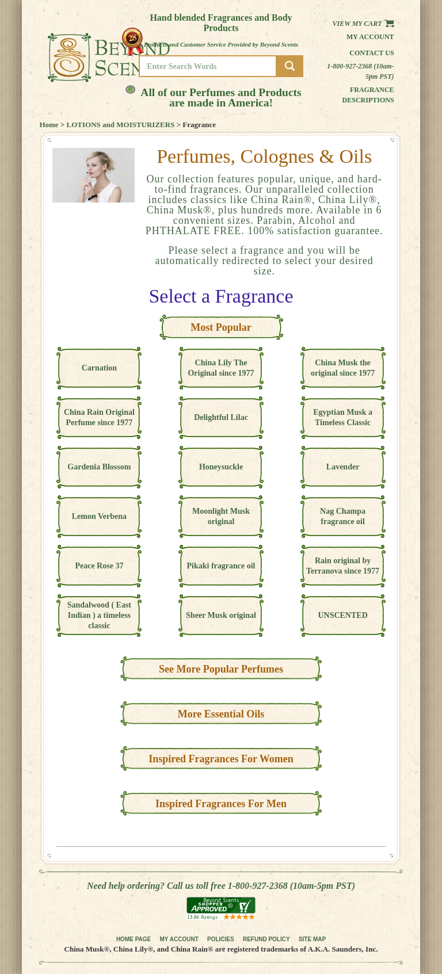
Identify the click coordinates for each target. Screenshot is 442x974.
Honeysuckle (221, 467)
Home (48, 124)
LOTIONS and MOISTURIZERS (121, 124)
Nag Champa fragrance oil (342, 516)
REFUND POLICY (266, 939)
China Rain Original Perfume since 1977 (99, 417)
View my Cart (363, 24)
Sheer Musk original (221, 615)
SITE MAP (312, 939)
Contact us (371, 53)
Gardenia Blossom (99, 467)
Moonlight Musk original (221, 516)
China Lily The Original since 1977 (221, 367)
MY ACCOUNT (179, 939)
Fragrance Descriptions (368, 95)
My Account (370, 37)
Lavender (343, 467)
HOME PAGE (133, 939)
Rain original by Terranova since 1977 (342, 565)
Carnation (99, 368)
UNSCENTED (342, 615)
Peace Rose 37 (99, 566)
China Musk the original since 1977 (343, 367)
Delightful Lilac (221, 417)
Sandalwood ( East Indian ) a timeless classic (99, 615)
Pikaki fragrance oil (221, 566)
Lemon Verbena (99, 516)
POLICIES (220, 939)
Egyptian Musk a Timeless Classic (342, 417)
